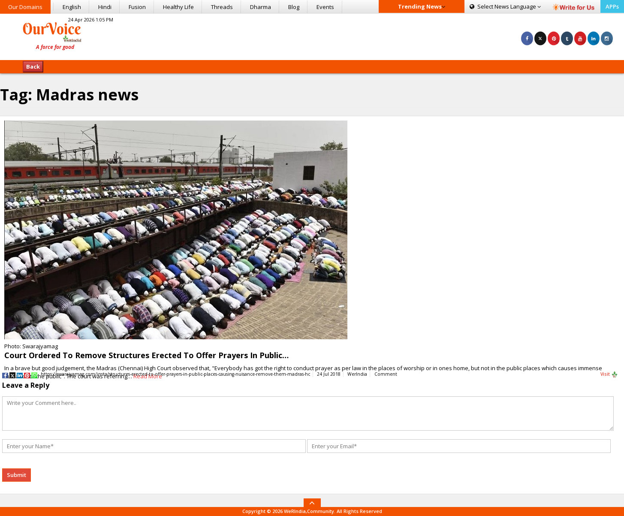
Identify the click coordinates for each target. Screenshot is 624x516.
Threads (222, 7)
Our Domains (25, 7)
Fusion (137, 7)
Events (325, 7)
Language (505, 6)
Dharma (260, 7)
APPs (612, 6)
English (72, 7)
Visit (609, 374)
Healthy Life (178, 7)
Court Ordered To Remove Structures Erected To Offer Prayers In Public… (146, 355)
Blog (293, 7)
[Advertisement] (312, 35)
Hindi (105, 7)
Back (33, 66)
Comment (385, 374)
